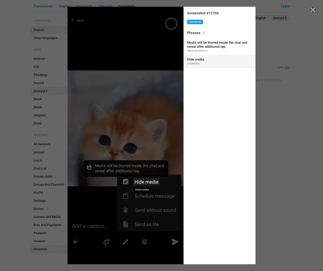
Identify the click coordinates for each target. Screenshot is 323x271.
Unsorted (195, 22)
